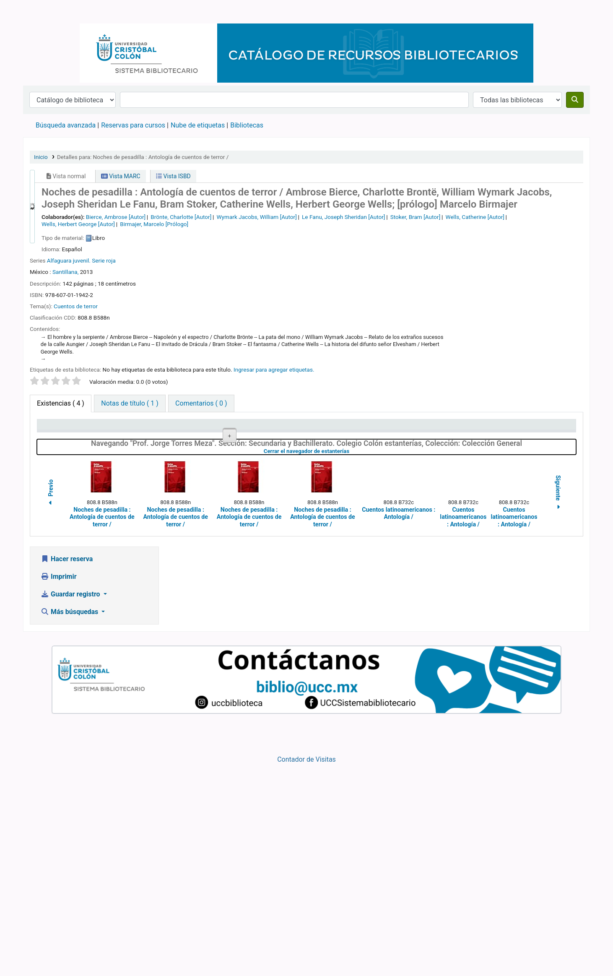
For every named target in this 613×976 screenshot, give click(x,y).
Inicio (41, 157)
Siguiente (558, 705)
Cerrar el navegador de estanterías (351, 663)
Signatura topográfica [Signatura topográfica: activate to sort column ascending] (302, 428)
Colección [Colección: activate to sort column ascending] (209, 428)
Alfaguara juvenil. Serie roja (81, 260)
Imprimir (59, 788)
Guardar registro (71, 805)
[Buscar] (575, 100)
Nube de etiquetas (198, 125)
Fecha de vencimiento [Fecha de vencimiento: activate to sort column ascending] (533, 428)
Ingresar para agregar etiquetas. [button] (274, 369)
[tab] (129, 403)
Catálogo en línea (44, 11)
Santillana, (66, 271)
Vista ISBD (173, 176)
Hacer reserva (67, 770)
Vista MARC (120, 176)
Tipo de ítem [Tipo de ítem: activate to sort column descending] (59, 428)
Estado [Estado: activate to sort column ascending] (436, 428)
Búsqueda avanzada (66, 125)
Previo (50, 705)
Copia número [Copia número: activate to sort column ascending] (369, 428)
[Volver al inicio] (587, 950)
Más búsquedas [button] (70, 823)
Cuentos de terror (76, 306)
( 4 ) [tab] (60, 403)
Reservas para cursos (133, 125)
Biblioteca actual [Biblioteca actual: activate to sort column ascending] (142, 428)
